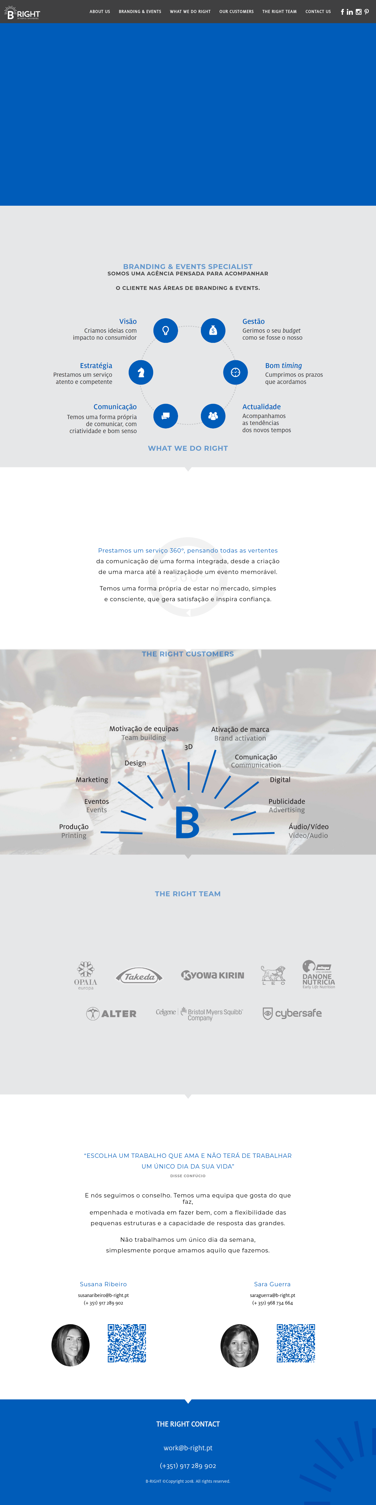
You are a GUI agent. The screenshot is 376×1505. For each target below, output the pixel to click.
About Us (100, 11)
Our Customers (236, 11)
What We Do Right (190, 11)
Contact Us (318, 11)
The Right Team (279, 11)
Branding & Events (140, 11)
